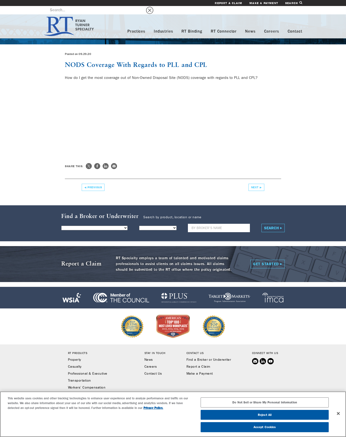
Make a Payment (263, 3)
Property (74, 351)
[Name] (219, 219)
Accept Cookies (264, 427)
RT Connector (224, 23)
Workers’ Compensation (87, 379)
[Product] (94, 219)
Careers (271, 23)
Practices (136, 23)
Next (255, 179)
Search (293, 3)
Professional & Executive (87, 365)
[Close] (338, 413)
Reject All (265, 415)
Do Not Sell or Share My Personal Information (264, 402)
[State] (158, 219)
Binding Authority (81, 386)
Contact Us (153, 365)
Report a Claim (228, 3)
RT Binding (191, 23)
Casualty (75, 358)
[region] (173, 414)
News (250, 23)
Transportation (79, 372)
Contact (295, 23)
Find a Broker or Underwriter (208, 351)
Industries (163, 23)
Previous (94, 179)
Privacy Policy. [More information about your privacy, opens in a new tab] (153, 408)
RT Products (77, 344)
